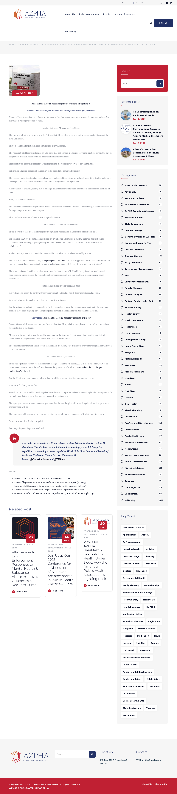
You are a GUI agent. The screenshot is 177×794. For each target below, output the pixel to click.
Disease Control (133, 256)
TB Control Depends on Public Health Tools (146, 113)
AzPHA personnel (132, 542)
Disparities (150, 563)
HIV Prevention (133, 333)
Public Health (132, 429)
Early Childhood (133, 262)
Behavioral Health (134, 217)
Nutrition (130, 391)
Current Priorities (134, 249)
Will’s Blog (70, 32)
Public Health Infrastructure (137, 672)
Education (141, 571)
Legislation (154, 621)
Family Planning (133, 288)
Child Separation (134, 224)
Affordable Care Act (136, 185)
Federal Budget (133, 294)
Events (106, 14)
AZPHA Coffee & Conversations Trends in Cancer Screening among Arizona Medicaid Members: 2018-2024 (148, 132)
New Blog (130, 378)
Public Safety (153, 679)
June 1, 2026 (139, 143)
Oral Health (131, 404)
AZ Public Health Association (43, 784)
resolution (155, 686)
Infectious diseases (133, 621)
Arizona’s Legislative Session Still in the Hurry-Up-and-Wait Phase (146, 152)
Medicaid (130, 365)
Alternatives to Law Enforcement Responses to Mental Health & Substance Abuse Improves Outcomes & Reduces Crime (25, 568)
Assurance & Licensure (137, 204)
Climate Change (133, 230)
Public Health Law (134, 436)
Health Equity (132, 314)
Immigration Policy (135, 339)
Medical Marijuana (135, 371)
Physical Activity (133, 410)
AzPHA (145, 535)
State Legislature (134, 468)
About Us (70, 14)
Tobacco (129, 481)
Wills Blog (130, 500)
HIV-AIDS (150, 607)
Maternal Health (133, 359)
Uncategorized (133, 487)
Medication (143, 636)
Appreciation (129, 535)
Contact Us (126, 3)
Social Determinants (136, 461)
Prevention (18, 545)
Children (150, 549)
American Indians (134, 198)
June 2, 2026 (139, 119)
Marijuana (130, 352)
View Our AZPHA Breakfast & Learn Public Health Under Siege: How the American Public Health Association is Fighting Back (95, 560)
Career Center (141, 3)
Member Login (157, 3)
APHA (46, 788)
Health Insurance (134, 320)
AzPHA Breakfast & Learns (139, 211)
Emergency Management (139, 269)
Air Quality (130, 192)
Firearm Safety (133, 307)
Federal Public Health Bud (139, 301)
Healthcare (131, 326)
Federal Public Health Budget (138, 592)
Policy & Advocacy (89, 14)
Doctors (127, 571)
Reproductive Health (136, 442)
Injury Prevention (134, 346)
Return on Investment (137, 455)
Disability (149, 556)
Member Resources (125, 14)
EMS (127, 275)
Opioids (129, 397)
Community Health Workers (140, 236)
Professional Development (139, 423)
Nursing (127, 643)
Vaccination (131, 493)
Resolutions (131, 449)
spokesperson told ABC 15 (57, 260)
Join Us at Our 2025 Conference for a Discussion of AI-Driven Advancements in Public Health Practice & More (61, 569)
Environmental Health (137, 281)
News (128, 384)
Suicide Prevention (135, 474)
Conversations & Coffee (138, 243)
